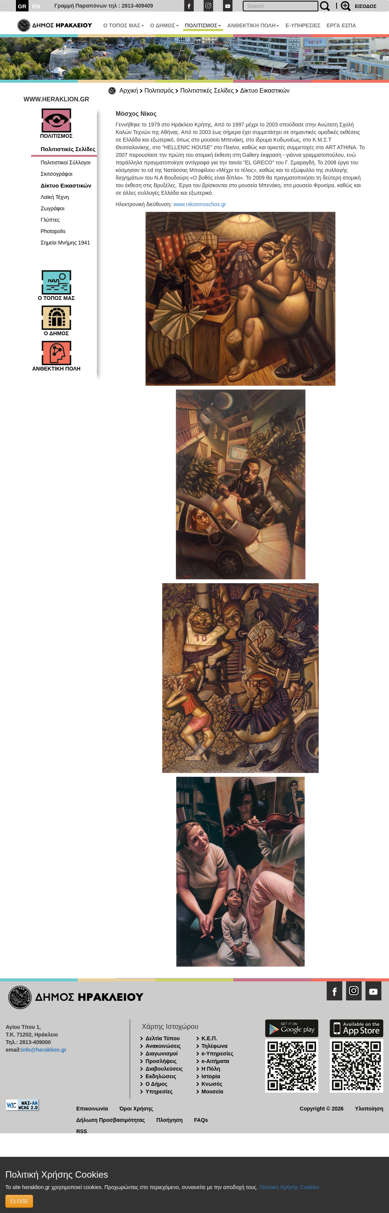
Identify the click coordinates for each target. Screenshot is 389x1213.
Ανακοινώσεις (163, 1046)
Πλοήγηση (170, 1119)
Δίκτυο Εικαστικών (264, 90)
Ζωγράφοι (53, 208)
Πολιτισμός (159, 90)
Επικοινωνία (92, 1108)
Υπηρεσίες (158, 1091)
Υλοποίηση (369, 1108)
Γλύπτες (50, 220)
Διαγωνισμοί (161, 1054)
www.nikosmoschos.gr (199, 204)
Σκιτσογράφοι (57, 174)
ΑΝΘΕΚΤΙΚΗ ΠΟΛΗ (253, 25)
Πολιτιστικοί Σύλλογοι (65, 162)
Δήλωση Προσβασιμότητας (110, 1119)
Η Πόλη (211, 1069)
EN (36, 6)
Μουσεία (212, 1091)
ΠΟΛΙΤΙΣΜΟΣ (203, 25)
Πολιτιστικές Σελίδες (207, 90)
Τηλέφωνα (215, 1046)
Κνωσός (212, 1084)
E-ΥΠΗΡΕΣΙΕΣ (302, 25)
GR (22, 6)
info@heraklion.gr (43, 1050)
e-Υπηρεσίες (218, 1054)
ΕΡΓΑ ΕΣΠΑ (341, 25)
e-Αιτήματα (215, 1061)
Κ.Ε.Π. (209, 1038)
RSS (81, 1130)
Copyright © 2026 (321, 1108)
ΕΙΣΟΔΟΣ (365, 6)
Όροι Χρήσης (136, 1108)
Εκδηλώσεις (160, 1076)
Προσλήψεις (161, 1061)
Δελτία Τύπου (162, 1038)
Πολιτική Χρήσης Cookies (289, 1187)
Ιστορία (211, 1076)
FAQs (201, 1119)
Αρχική (129, 90)
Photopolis (53, 231)
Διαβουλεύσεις (164, 1069)
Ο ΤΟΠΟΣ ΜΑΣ (123, 25)
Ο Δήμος (156, 1084)
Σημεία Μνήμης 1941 (65, 243)
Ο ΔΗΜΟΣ (164, 25)
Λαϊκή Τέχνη (55, 197)
